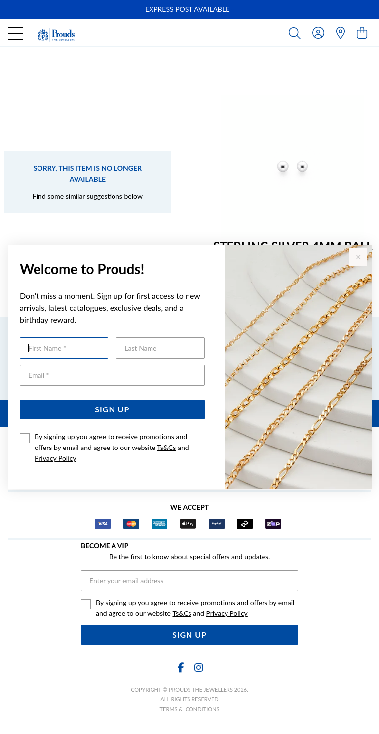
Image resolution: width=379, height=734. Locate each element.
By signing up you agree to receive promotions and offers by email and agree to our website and (112, 447)
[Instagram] (198, 667)
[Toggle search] (296, 32)
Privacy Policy (55, 458)
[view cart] (362, 32)
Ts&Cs (166, 447)
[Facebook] (181, 667)
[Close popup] (358, 257)
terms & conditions (190, 709)
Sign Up (112, 409)
